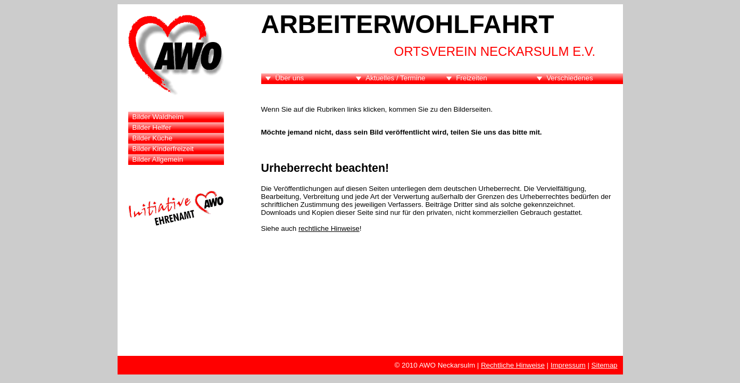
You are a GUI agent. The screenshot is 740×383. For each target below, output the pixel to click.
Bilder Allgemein (158, 159)
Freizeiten (471, 78)
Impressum (568, 365)
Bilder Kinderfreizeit (163, 149)
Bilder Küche (152, 138)
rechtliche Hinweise (329, 228)
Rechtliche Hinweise (513, 365)
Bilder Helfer (151, 127)
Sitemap (605, 365)
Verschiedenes (569, 78)
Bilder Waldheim (158, 117)
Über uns (289, 78)
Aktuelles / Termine (395, 78)
